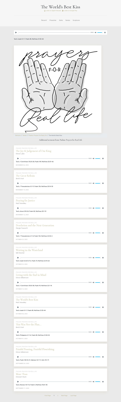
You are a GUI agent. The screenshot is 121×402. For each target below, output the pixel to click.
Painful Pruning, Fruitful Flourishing (35, 349)
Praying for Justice (25, 200)
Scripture (76, 20)
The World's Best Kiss (27, 299)
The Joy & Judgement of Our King (33, 151)
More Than (21, 374)
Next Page (64, 395)
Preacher (52, 20)
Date (61, 20)
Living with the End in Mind (31, 275)
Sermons (18, 135)
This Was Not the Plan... (28, 324)
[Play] (16, 32)
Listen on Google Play (69, 10)
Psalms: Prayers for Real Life (38, 135)
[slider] (54, 32)
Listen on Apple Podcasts (53, 10)
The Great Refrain (25, 175)
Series (67, 20)
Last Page (73, 395)
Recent (44, 20)
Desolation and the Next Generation (35, 225)
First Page (48, 395)
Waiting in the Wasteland (29, 250)
